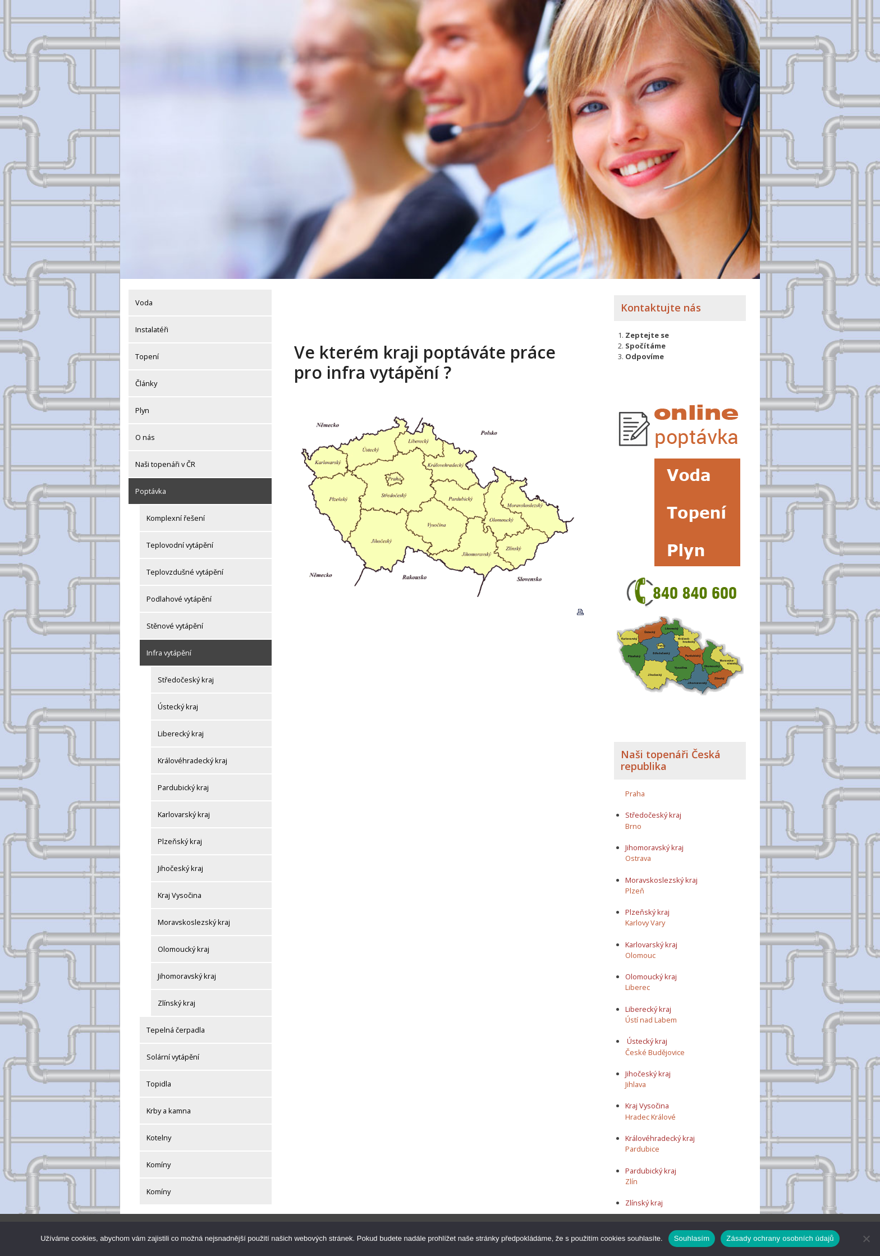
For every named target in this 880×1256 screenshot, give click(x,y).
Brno (633, 823)
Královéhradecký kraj (192, 758)
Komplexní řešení (175, 516)
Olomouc (640, 952)
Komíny (158, 1162)
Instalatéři (151, 327)
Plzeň (634, 888)
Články (146, 381)
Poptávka (150, 489)
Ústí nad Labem (651, 1017)
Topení (147, 354)
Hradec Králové (650, 1114)
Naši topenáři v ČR (165, 462)
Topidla (158, 1081)
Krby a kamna (168, 1108)
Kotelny (158, 1135)
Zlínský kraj (176, 1001)
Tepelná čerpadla (175, 1028)
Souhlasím (692, 1238)
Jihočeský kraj (180, 866)
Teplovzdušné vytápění (184, 570)
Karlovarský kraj (184, 812)
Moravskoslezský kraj (194, 920)
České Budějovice (655, 1049)
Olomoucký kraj (183, 947)
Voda (144, 300)
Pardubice (642, 1147)
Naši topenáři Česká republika (671, 758)
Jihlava (635, 1082)
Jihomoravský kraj (187, 974)
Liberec (637, 985)
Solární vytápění (172, 1054)
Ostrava (638, 856)
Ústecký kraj (178, 704)
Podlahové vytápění (179, 597)
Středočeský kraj (186, 677)
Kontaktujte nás (661, 305)
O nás (145, 435)
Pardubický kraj (183, 785)
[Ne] (866, 1238)
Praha (635, 791)
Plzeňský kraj (180, 839)
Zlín (631, 1179)
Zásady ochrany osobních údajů (780, 1238)
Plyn (142, 408)
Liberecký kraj (181, 731)
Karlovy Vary (645, 920)
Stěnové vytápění (174, 623)
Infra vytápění (168, 650)
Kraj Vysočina (179, 893)
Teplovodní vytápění (179, 543)
